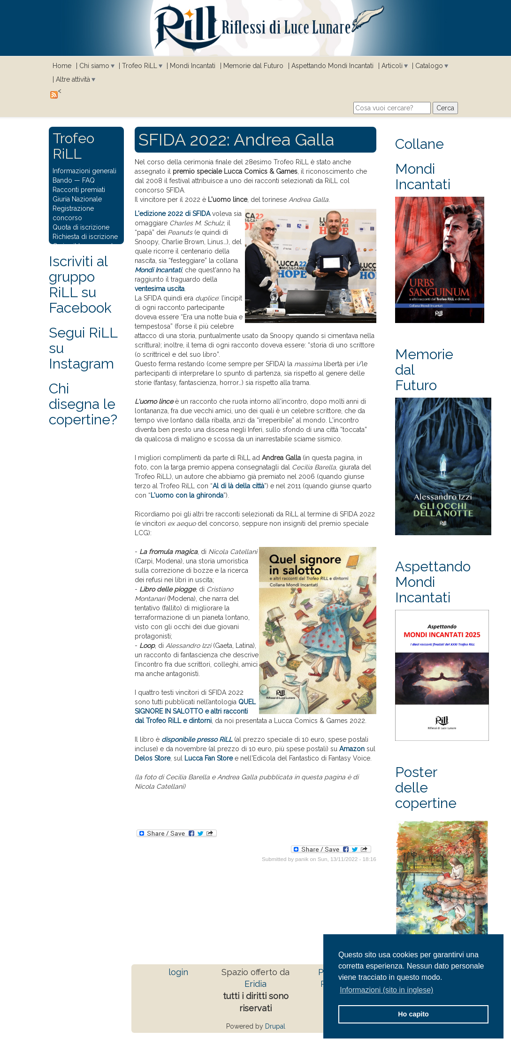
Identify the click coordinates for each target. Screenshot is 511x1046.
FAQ (88, 180)
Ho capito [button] (413, 1014)
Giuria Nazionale (77, 199)
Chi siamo (94, 65)
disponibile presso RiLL (196, 739)
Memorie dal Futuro (253, 65)
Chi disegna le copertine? (83, 404)
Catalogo (429, 65)
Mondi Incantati (192, 65)
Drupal (275, 1026)
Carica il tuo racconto (85, 246)
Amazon (352, 749)
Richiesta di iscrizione (85, 236)
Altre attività (73, 79)
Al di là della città (238, 486)
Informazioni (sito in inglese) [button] (386, 990)
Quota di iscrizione (81, 227)
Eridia (255, 984)
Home (62, 65)
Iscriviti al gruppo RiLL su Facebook (80, 284)
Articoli (392, 65)
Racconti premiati (79, 189)
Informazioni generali (84, 171)
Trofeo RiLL (139, 65)
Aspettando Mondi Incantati (332, 65)
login (178, 972)
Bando (62, 180)
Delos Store (152, 758)
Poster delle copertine (426, 787)
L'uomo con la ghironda (187, 495)
